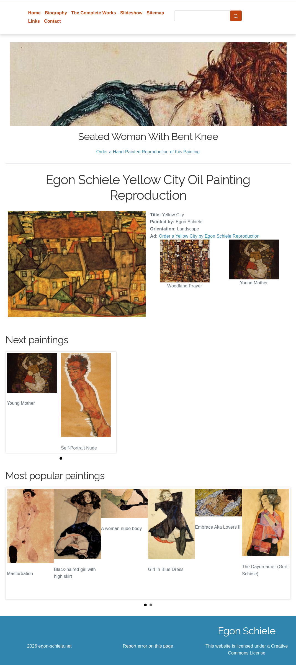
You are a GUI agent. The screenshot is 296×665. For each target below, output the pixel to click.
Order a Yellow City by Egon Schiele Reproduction (209, 236)
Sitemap (155, 13)
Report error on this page (148, 646)
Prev (14, 543)
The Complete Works (93, 13)
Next (281, 543)
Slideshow (131, 13)
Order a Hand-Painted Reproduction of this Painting (148, 151)
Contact (52, 21)
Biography (56, 13)
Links (34, 21)
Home (34, 13)
